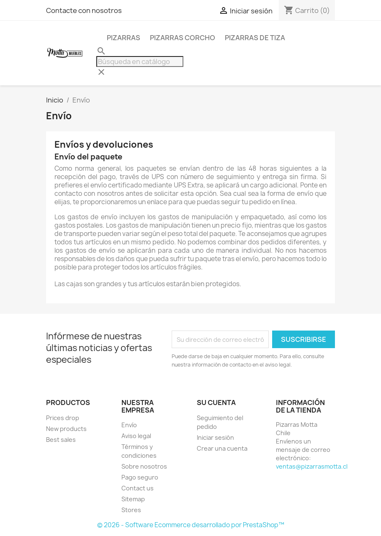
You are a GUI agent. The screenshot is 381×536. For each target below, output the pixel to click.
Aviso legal (136, 436)
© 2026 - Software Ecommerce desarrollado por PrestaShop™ (190, 525)
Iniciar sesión (215, 437)
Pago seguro (139, 477)
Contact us (137, 488)
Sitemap (133, 499)
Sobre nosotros (144, 466)
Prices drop (62, 418)
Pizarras (123, 37)
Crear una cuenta (222, 448)
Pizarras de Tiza (255, 37)
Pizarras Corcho (182, 37)
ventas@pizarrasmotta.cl (312, 466)
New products (66, 429)
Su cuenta (216, 402)
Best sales (61, 440)
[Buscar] (139, 61)
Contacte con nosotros (84, 10)
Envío (129, 425)
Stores (131, 510)
